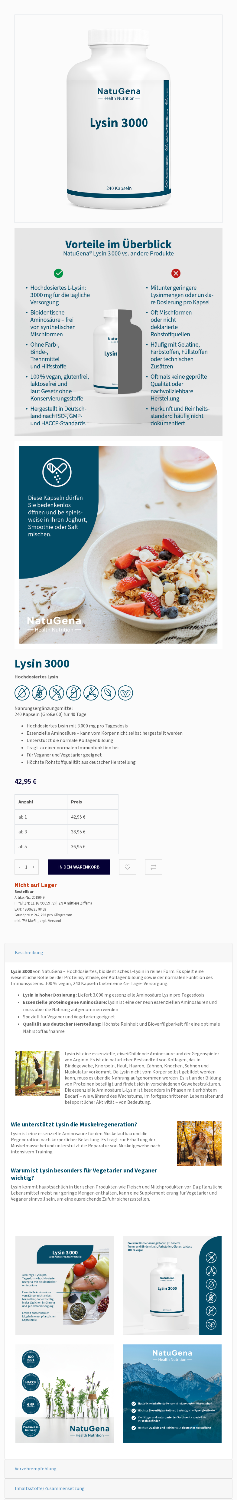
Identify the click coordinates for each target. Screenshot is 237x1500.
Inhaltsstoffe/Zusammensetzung (50, 1488)
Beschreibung (29, 952)
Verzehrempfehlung (36, 1468)
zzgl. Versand (50, 920)
